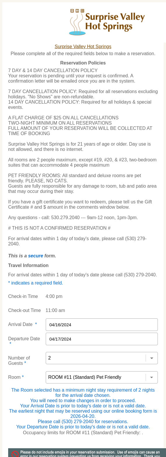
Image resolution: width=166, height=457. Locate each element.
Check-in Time (23, 296)
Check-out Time (24, 310)
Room (16, 377)
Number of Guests (19, 360)
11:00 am (55, 310)
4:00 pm (54, 296)
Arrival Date (22, 324)
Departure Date (24, 341)
